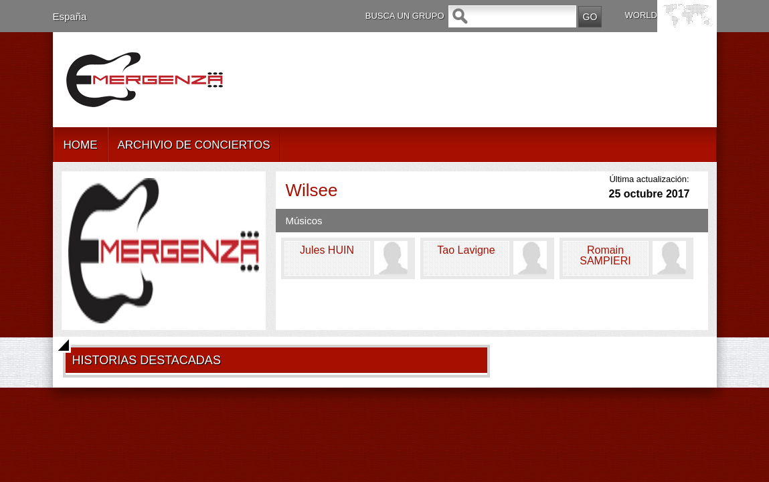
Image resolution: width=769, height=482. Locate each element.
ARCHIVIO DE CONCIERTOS (194, 145)
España (70, 16)
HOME (81, 145)
